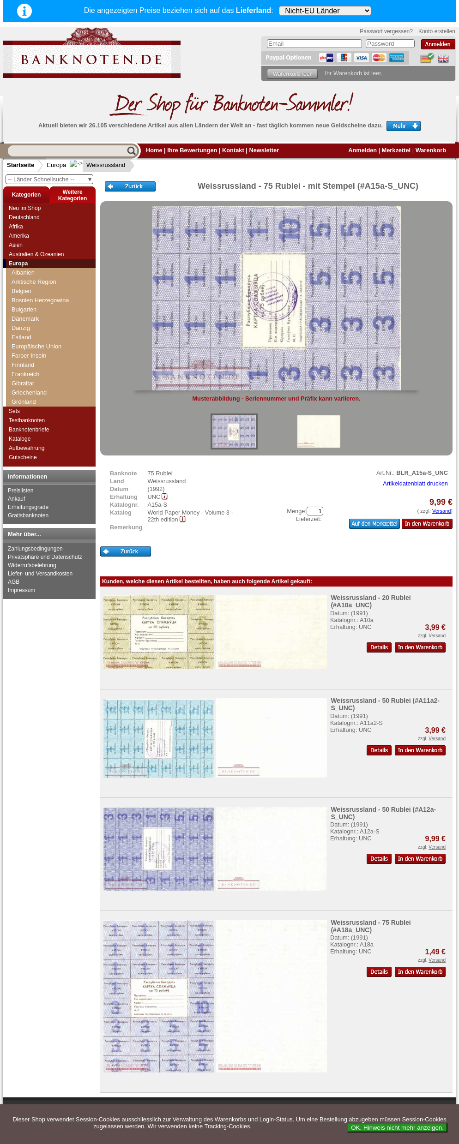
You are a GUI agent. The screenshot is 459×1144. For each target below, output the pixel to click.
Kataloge (19, 439)
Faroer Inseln (29, 355)
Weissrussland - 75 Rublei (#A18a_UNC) (371, 926)
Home (154, 150)
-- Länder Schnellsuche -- (50, 179)
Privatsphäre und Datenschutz (45, 557)
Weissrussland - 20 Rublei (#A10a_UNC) (371, 601)
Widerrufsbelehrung (32, 565)
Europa (56, 165)
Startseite (20, 165)
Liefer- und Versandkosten (40, 573)
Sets (14, 411)
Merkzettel (396, 150)
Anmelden (362, 150)
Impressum (21, 590)
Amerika (19, 236)
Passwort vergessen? (386, 31)
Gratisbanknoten (28, 515)
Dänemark (25, 318)
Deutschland (24, 217)
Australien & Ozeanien (36, 254)
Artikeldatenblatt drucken (415, 483)
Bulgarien (24, 309)
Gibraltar (23, 383)
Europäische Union (36, 346)
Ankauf (16, 499)
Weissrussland (98, 165)
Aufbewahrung (26, 448)
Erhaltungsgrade (28, 507)
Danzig (21, 327)
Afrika (16, 226)
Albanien (23, 272)
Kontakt (233, 150)
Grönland (24, 401)
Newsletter (264, 150)
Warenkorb (431, 150)
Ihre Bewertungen (192, 150)
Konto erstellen (436, 31)
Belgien (21, 290)
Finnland (23, 364)
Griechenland (29, 392)
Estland (21, 337)
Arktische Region (34, 281)
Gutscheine (23, 457)
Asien (16, 245)
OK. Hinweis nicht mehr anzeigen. (397, 1127)
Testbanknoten (27, 420)
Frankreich (25, 374)
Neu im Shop (25, 208)
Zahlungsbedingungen (35, 548)
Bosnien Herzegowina (40, 300)
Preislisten (20, 490)
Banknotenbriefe (29, 429)
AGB (13, 582)
